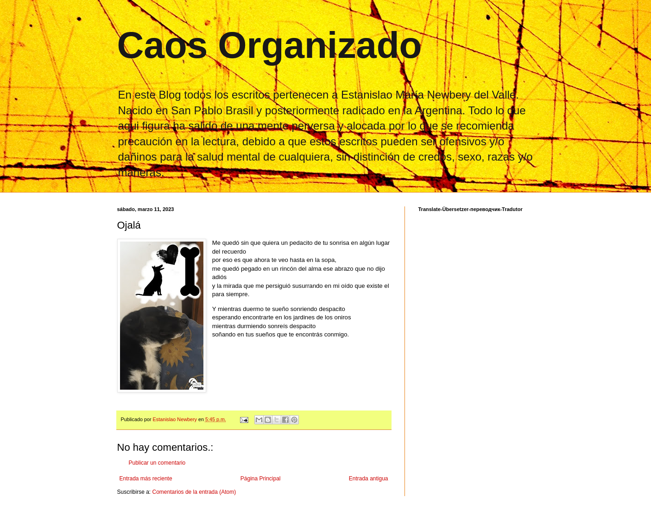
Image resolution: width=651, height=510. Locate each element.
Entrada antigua (368, 478)
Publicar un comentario (157, 463)
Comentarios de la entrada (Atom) (194, 492)
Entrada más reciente (146, 478)
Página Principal (260, 478)
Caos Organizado (269, 45)
